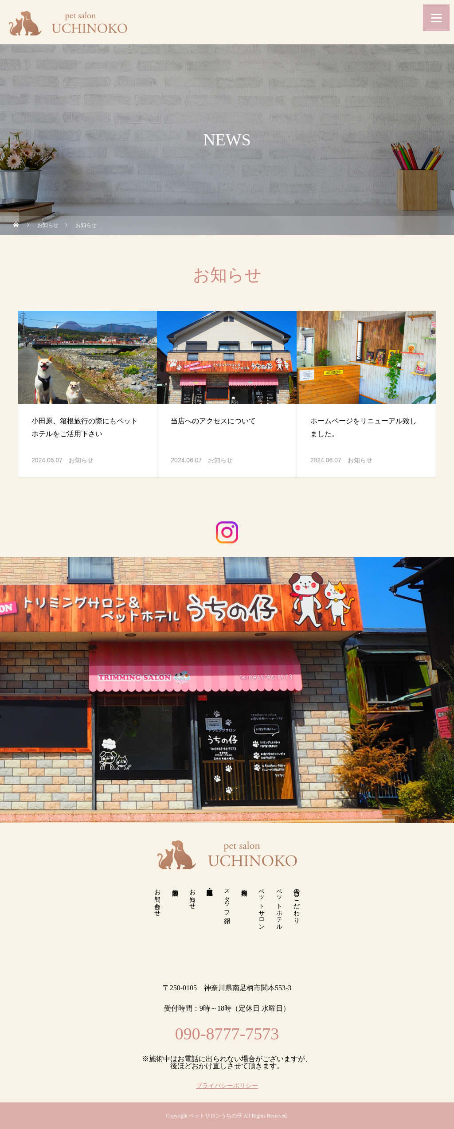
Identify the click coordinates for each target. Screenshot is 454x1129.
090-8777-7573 (227, 1033)
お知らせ (81, 460)
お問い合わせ (157, 899)
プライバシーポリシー (227, 1086)
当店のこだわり (296, 902)
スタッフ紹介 (227, 899)
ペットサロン (261, 906)
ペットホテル (279, 906)
